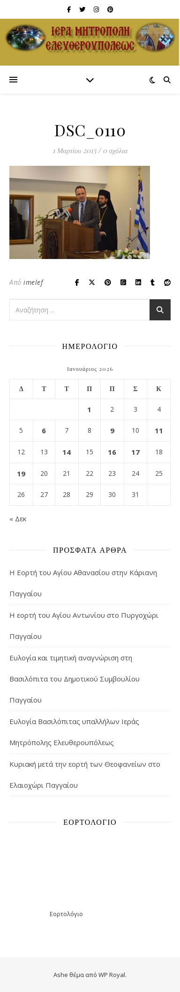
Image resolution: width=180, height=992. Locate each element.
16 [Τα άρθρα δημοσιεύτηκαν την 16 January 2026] (112, 452)
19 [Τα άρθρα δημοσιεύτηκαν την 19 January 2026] (21, 473)
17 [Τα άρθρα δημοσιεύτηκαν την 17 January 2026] (135, 452)
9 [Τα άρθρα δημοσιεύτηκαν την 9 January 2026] (112, 430)
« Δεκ (17, 518)
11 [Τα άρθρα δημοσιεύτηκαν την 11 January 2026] (159, 430)
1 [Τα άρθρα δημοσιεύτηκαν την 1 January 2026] (89, 409)
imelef (33, 282)
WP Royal (111, 974)
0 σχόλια (115, 150)
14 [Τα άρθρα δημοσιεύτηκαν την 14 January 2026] (66, 452)
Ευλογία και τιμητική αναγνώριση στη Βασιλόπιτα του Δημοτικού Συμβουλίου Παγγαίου (74, 678)
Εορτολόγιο (66, 914)
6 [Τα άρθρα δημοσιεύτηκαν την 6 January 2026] (44, 430)
